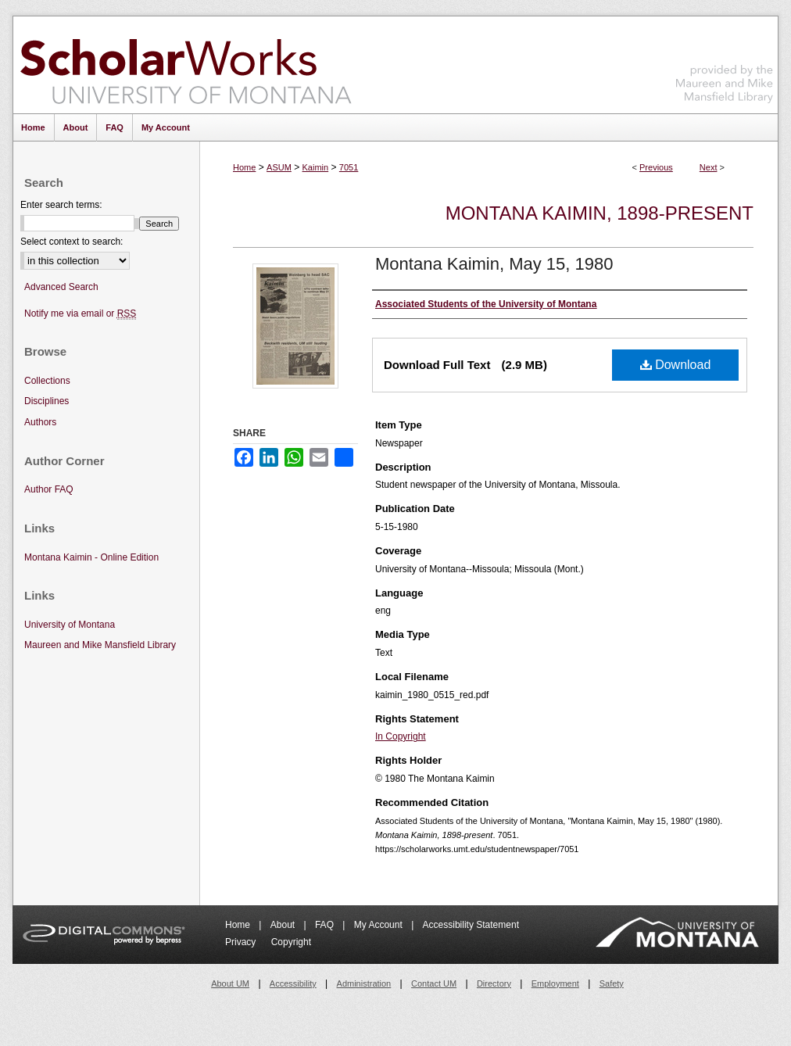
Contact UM (433, 983)
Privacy (242, 942)
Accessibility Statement (471, 924)
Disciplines (46, 401)
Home (244, 167)
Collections (47, 380)
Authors (40, 422)
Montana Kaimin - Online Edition (91, 557)
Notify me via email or (80, 314)
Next (709, 167)
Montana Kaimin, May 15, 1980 (494, 264)
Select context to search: (71, 241)
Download (675, 364)
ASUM (279, 167)
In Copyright (400, 736)
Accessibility (293, 983)
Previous (656, 167)
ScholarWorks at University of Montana (185, 64)
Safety (612, 983)
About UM (230, 983)
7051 (348, 167)
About (284, 924)
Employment (555, 983)
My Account (379, 924)
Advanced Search (61, 286)
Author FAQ (48, 489)
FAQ (325, 924)
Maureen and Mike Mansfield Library (724, 62)
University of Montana (69, 624)
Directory (494, 983)
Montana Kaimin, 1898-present (599, 213)
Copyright (291, 942)
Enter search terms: (61, 204)
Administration (364, 983)
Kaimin (315, 167)
